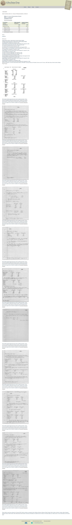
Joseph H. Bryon (25, 22)
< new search (4, 11)
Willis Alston (16, 22)
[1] (19, 22)
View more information (8, 20)
